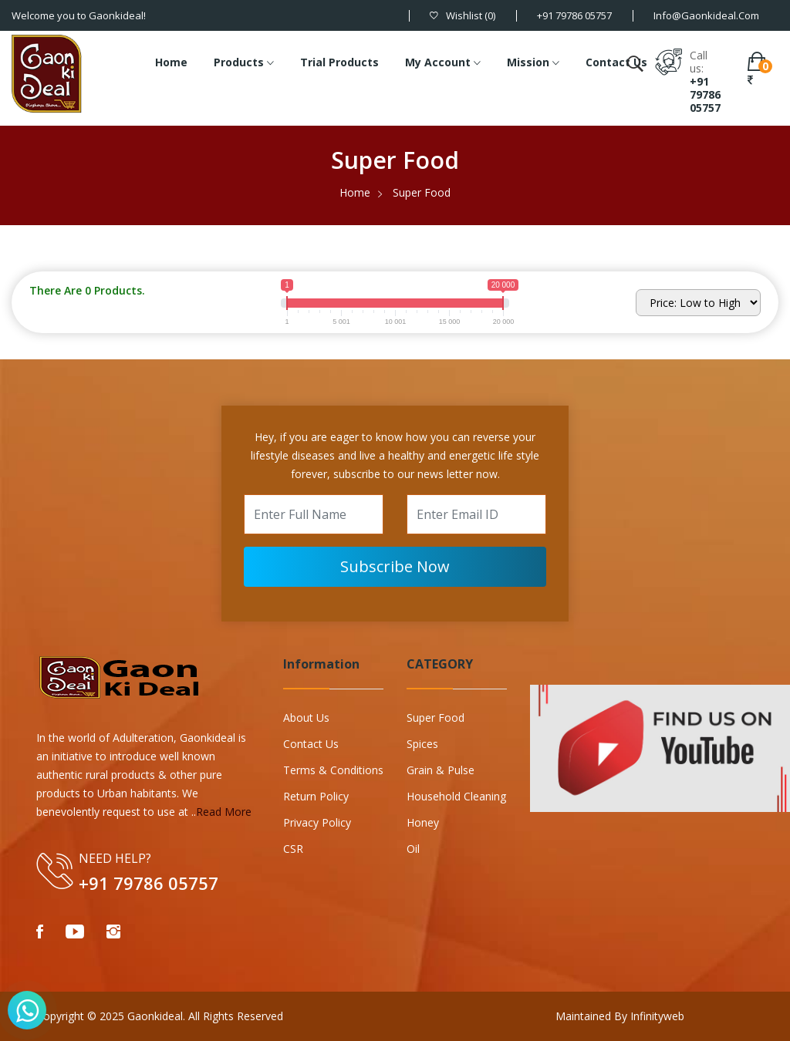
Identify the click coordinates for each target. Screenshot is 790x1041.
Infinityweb (655, 1016)
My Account (443, 63)
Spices (422, 743)
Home (171, 62)
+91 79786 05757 (705, 94)
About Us (306, 717)
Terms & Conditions (333, 770)
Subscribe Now (395, 566)
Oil (413, 848)
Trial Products (339, 62)
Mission (533, 63)
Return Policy (316, 796)
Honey (423, 822)
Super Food (435, 717)
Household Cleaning (456, 796)
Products (244, 63)
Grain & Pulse (440, 770)
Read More (224, 811)
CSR (293, 848)
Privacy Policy (317, 822)
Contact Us (616, 62)
